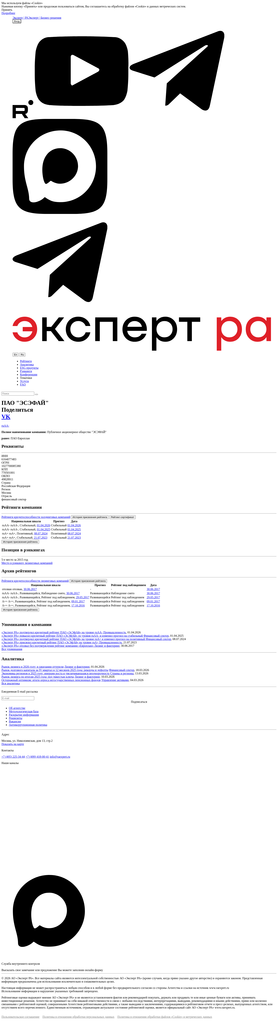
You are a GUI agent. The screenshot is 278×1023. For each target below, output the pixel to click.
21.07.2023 (40, 537)
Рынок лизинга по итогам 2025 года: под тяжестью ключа (37, 676)
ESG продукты (29, 367)
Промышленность (114, 632)
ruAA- (5, 425)
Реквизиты (15, 718)
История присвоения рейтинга (90, 517)
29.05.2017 (82, 597)
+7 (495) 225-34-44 (13, 756)
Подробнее (8, 13)
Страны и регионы (121, 673)
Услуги (24, 381)
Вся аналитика (10, 683)
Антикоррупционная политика (28, 724)
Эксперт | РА (20, 17)
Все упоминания (11, 649)
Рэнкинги (26, 371)
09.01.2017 (78, 601)
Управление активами (115, 680)
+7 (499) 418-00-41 (37, 756)
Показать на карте (12, 744)
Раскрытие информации (24, 714)
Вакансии (15, 721)
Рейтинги (26, 361)
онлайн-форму (94, 970)
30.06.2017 (30, 589)
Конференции (28, 374)
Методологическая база (23, 711)
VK (5, 416)
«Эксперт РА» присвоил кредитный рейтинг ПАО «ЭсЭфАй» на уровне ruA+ (50, 642)
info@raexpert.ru (60, 756)
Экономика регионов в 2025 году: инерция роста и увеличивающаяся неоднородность (55, 673)
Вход (17, 21)
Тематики (26, 377)
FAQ (23, 384)
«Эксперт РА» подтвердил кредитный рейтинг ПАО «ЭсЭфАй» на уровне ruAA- (52, 632)
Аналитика (27, 364)
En (15, 354)
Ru (22, 354)
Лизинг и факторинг (107, 645)
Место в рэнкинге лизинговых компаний (27, 563)
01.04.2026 (43, 525)
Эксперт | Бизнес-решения (44, 17)
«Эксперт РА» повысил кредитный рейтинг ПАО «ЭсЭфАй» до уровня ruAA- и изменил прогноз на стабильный (72, 635)
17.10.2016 (78, 605)
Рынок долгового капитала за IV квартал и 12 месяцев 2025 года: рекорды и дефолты (54, 670)
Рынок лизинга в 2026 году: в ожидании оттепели (32, 666)
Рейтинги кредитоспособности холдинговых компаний (35, 517)
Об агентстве (17, 708)
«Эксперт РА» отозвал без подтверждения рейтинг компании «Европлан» (47, 645)
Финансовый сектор (156, 635)
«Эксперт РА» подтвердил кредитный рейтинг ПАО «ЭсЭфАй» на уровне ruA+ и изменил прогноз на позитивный (73, 639)
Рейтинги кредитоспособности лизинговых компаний (35, 580)
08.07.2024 (40, 533)
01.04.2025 (43, 529)
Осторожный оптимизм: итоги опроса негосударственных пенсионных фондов (51, 680)
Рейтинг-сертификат (122, 517)
